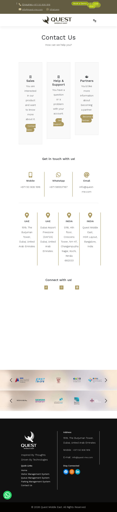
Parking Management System (35, 481)
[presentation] (11, 380)
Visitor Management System (35, 474)
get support (57, 122)
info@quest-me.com (32, 9)
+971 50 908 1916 (41, 4)
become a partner (87, 118)
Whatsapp (54, 9)
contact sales (31, 128)
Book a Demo (80, 3)
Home (24, 470)
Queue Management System (35, 478)
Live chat (93, 5)
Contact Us (26, 485)
